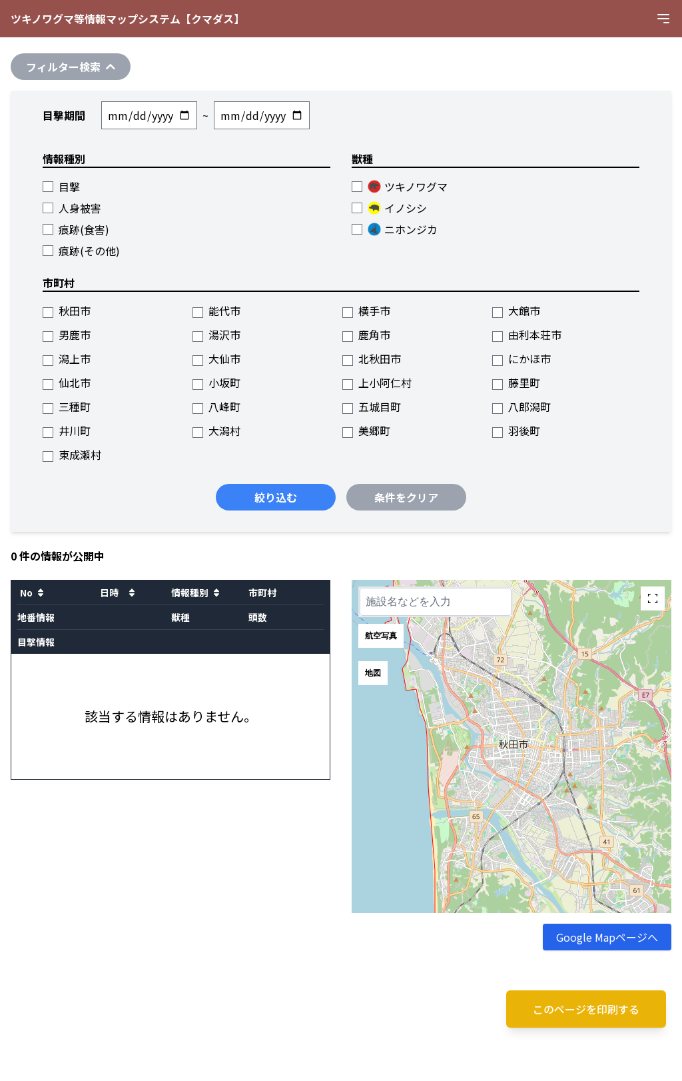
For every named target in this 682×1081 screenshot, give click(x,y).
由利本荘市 (526, 335)
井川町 (67, 431)
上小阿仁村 (377, 383)
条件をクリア (406, 497)
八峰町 (216, 407)
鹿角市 (366, 335)
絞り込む (275, 497)
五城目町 (371, 407)
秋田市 (67, 311)
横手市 (366, 311)
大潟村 (216, 431)
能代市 (216, 311)
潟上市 (67, 359)
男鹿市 (67, 335)
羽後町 (516, 431)
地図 (373, 673)
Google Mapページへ (607, 937)
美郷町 (366, 431)
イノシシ (389, 208)
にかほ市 (521, 359)
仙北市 (67, 383)
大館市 (516, 311)
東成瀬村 (72, 455)
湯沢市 (216, 335)
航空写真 (381, 635)
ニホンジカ (395, 229)
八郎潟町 (521, 407)
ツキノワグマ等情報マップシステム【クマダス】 (127, 19)
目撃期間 (64, 115)
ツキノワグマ (400, 187)
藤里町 (516, 383)
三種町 (67, 407)
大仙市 (216, 359)
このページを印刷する (586, 1009)
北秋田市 (371, 359)
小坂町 (216, 383)
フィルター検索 (70, 67)
